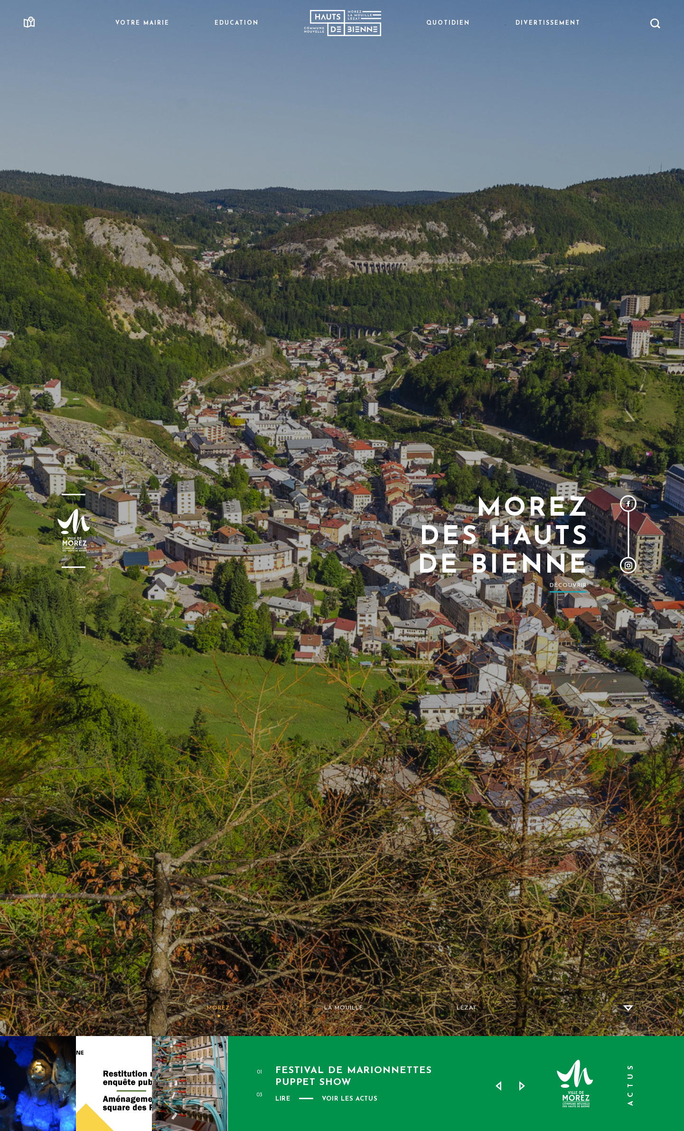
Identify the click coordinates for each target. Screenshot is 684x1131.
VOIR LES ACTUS (350, 1099)
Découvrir (568, 585)
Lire (282, 1099)
